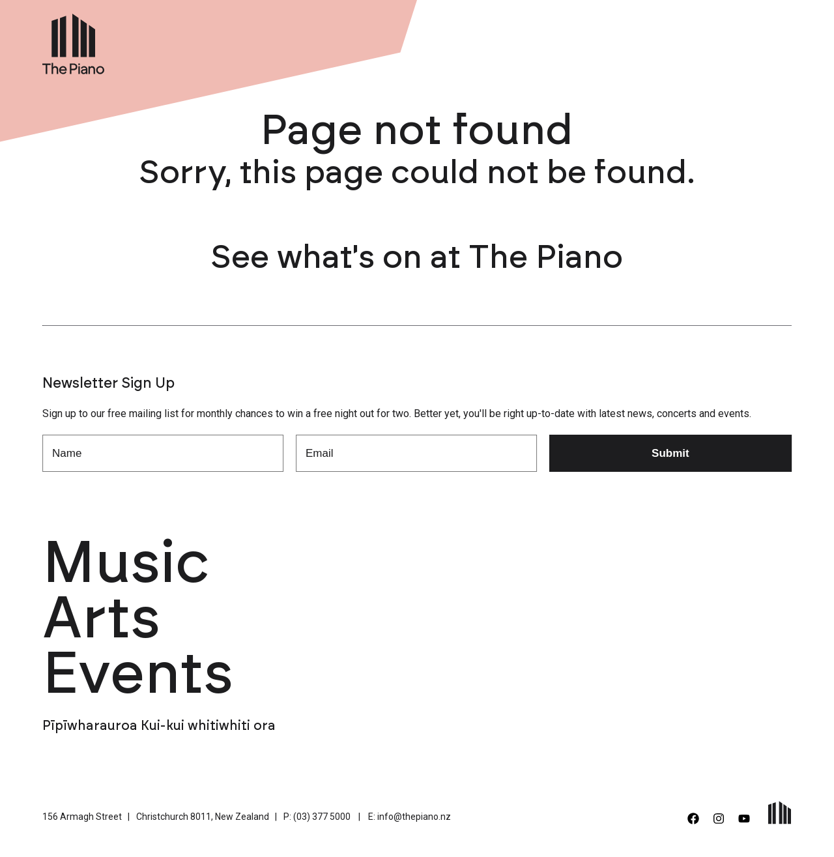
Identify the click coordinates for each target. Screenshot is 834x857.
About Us (609, 41)
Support (673, 41)
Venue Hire (537, 41)
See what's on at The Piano (416, 258)
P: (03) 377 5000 (317, 816)
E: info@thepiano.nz (409, 816)
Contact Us (743, 41)
